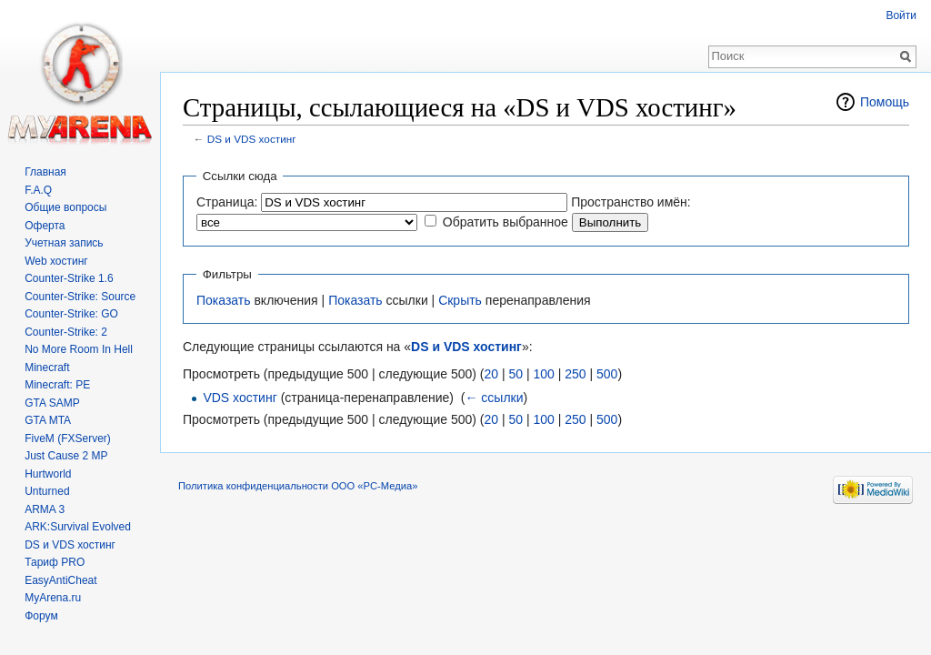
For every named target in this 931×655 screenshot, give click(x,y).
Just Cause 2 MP (66, 455)
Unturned (47, 491)
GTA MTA (48, 420)
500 (606, 374)
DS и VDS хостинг (251, 139)
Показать (223, 300)
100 (543, 374)
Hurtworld (48, 474)
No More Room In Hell (79, 349)
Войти (901, 15)
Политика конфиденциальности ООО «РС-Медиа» (297, 485)
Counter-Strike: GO (71, 313)
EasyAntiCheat (60, 580)
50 (515, 374)
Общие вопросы (65, 207)
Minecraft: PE (57, 384)
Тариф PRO (55, 562)
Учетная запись (64, 243)
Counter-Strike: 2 (66, 332)
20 (491, 374)
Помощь (884, 102)
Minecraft (47, 367)
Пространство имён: (631, 202)
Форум (41, 616)
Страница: (226, 202)
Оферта (45, 225)
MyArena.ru (53, 597)
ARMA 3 (45, 509)
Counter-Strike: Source (80, 296)
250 (575, 374)
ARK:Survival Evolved (78, 526)
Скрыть (460, 300)
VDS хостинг (239, 397)
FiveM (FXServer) (68, 438)
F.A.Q (38, 190)
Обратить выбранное (505, 222)
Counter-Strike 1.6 (69, 278)
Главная (45, 172)
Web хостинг (56, 261)
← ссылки (494, 397)
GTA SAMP (52, 403)
